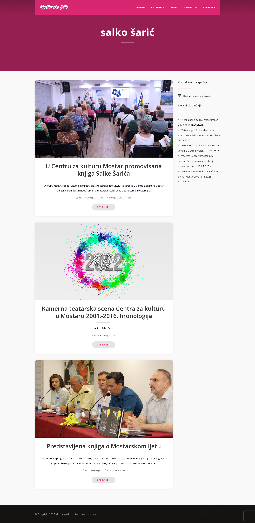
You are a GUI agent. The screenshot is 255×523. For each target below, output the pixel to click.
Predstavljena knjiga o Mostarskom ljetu (104, 446)
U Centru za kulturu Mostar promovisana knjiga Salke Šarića (104, 169)
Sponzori (190, 7)
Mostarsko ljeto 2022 (112, 197)
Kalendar (157, 7)
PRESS (174, 7)
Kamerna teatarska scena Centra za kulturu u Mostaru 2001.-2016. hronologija (104, 312)
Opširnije (104, 207)
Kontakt (209, 7)
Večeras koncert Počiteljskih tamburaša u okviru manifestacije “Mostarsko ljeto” (196, 161)
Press (128, 197)
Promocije (120, 470)
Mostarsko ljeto (87, 197)
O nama (140, 7)
